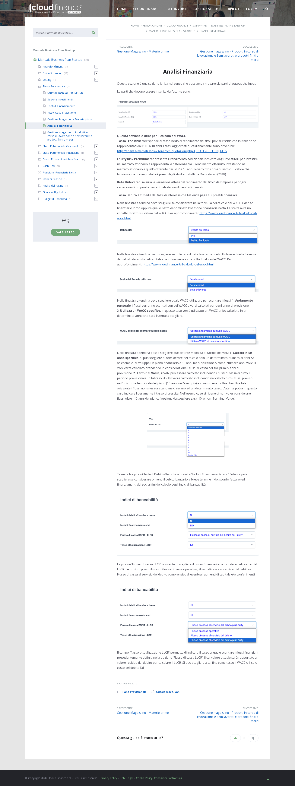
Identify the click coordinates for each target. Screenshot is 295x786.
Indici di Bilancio (52, 179)
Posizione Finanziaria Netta (59, 172)
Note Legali (126, 778)
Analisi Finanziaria (59, 126)
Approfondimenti (53, 66)
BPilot (234, 9)
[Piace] (235, 738)
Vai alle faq (65, 232)
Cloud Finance (146, 9)
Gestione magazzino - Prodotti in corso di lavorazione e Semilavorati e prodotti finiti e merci (228, 55)
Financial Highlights (54, 192)
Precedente (125, 46)
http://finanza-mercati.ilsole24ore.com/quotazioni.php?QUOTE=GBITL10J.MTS (172, 151)
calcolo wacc (164, 692)
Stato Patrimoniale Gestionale (61, 146)
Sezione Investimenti (60, 99)
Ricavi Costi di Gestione (61, 112)
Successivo (251, 46)
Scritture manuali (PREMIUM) (65, 93)
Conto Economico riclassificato (62, 159)
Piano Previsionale (213, 31)
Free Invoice (176, 9)
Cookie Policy (144, 778)
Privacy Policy (108, 778)
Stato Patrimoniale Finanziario (61, 152)
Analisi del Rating (53, 185)
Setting (47, 79)
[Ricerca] (267, 9)
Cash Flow (49, 166)
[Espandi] (96, 66)
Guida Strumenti (52, 73)
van (177, 692)
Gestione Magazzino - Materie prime (143, 51)
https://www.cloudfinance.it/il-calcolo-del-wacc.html (178, 264)
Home (122, 9)
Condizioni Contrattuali (168, 778)
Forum (252, 9)
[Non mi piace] (253, 738)
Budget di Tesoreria (55, 199)
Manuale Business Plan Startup (172, 31)
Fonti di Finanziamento (61, 106)
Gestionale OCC (208, 9)
